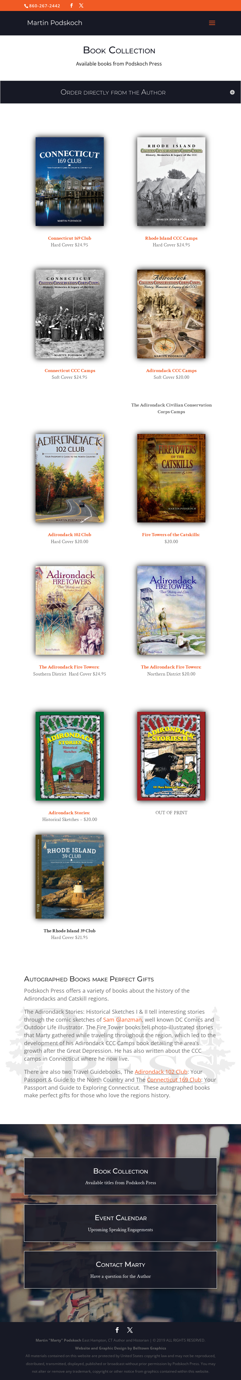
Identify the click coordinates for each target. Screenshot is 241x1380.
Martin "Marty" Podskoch (58, 1340)
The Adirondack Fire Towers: (69, 667)
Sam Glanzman (122, 1019)
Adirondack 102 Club (161, 1071)
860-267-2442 (44, 6)
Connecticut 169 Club (174, 1079)
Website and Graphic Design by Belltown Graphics (120, 1348)
